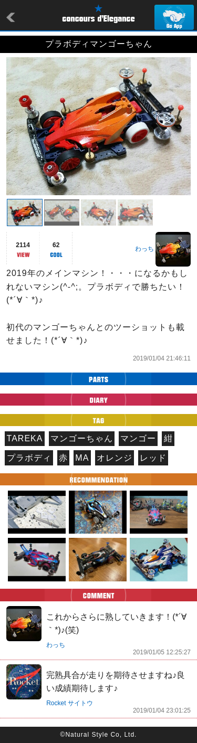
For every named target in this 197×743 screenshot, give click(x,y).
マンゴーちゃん (81, 438)
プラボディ (29, 457)
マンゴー (138, 438)
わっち (144, 248)
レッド (153, 457)
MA (82, 457)
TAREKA (25, 438)
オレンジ (114, 457)
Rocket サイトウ (69, 703)
